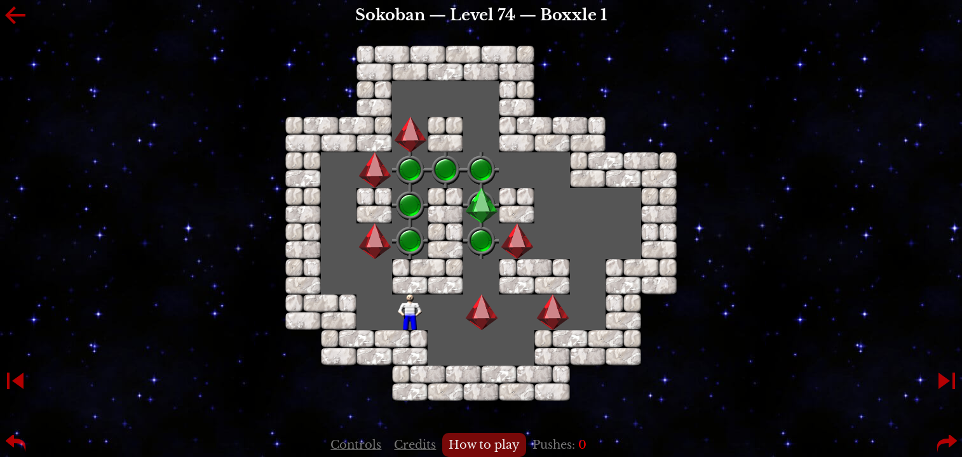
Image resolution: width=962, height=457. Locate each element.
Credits (415, 445)
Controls (355, 445)
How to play (484, 445)
